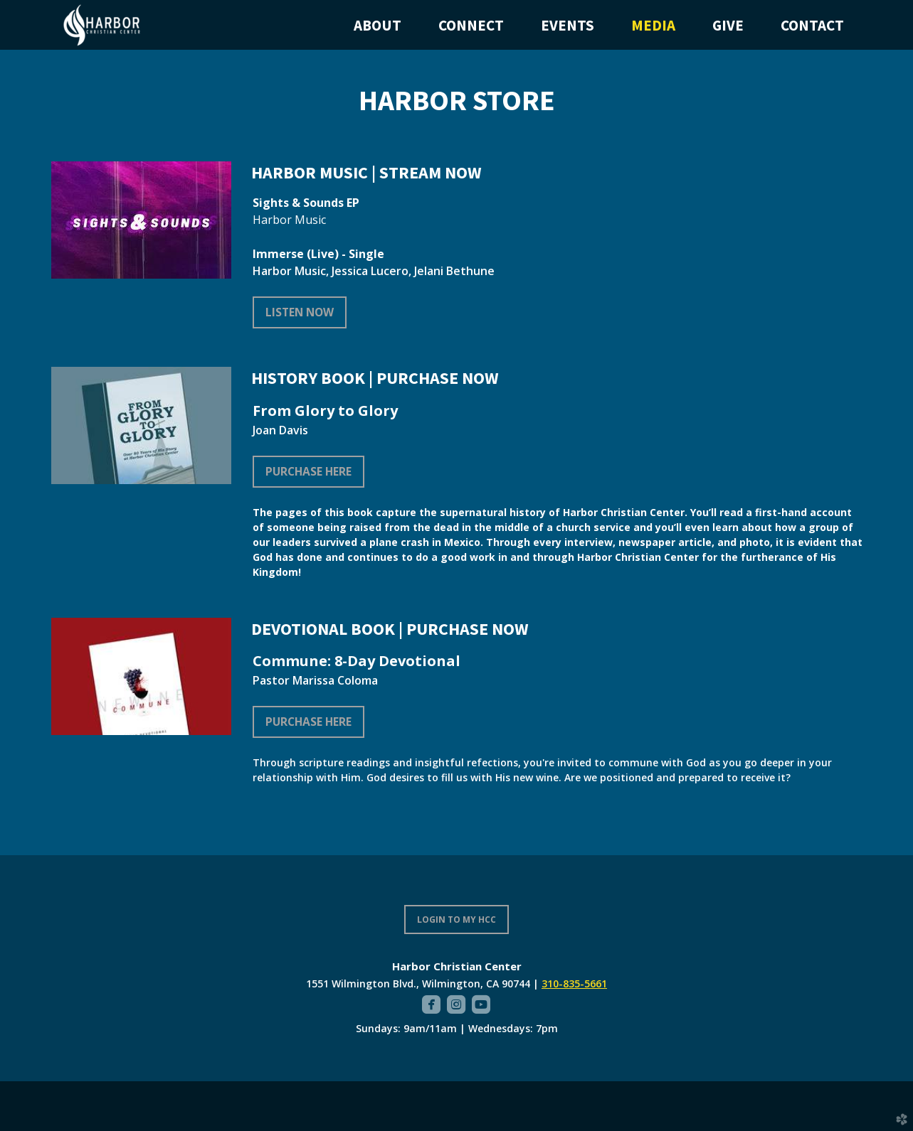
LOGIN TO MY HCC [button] (456, 919)
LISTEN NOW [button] (299, 312)
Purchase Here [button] (308, 471)
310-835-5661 (574, 983)
